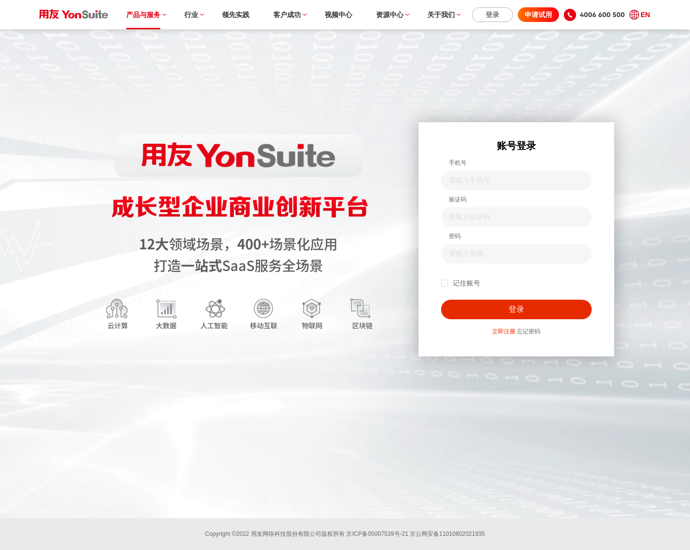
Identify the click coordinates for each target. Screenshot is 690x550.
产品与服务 (143, 15)
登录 (492, 15)
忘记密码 (528, 331)
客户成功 (287, 15)
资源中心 (389, 15)
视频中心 (338, 15)
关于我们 (441, 15)
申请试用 (538, 15)
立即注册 (503, 331)
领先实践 (235, 15)
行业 (191, 15)
